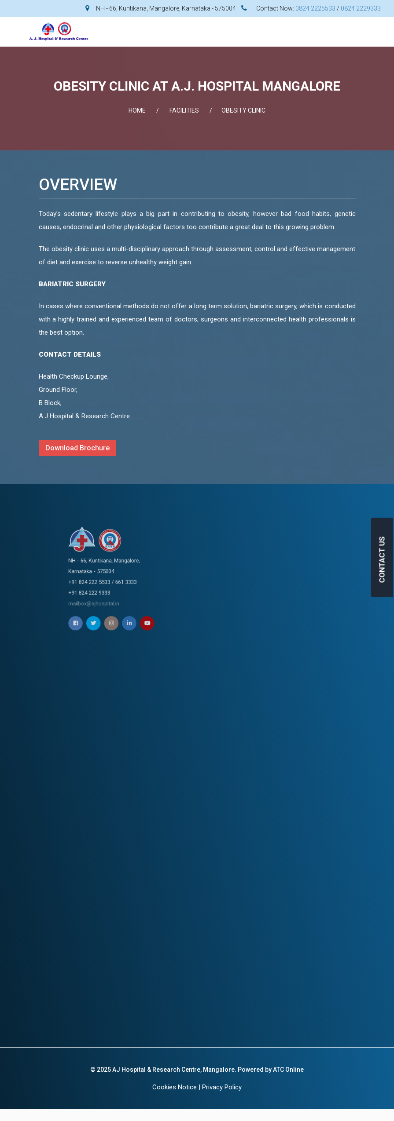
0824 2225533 (315, 8)
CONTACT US (382, 559)
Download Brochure (77, 448)
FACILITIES (184, 110)
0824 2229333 (361, 8)
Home (137, 110)
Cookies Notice (174, 1087)
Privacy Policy (222, 1087)
